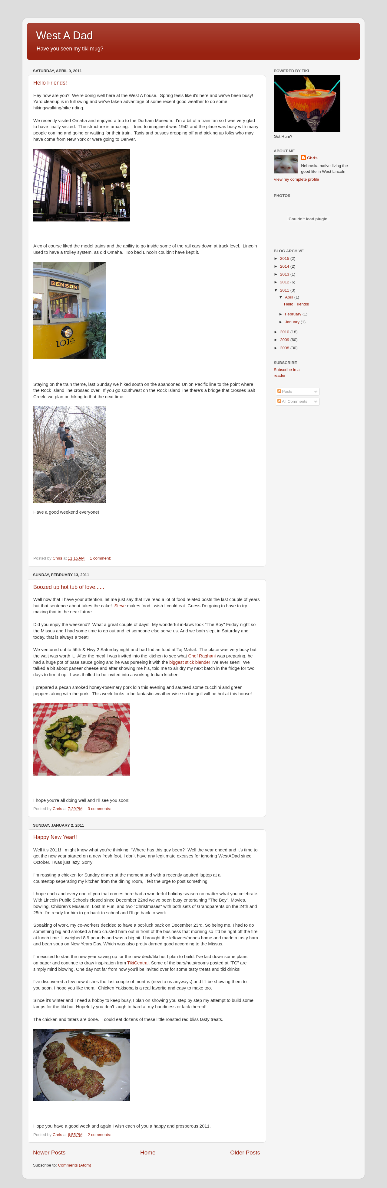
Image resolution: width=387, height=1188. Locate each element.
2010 (285, 332)
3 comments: (100, 808)
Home (147, 1152)
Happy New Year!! (55, 837)
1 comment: (101, 558)
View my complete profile (296, 179)
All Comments (292, 401)
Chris (312, 158)
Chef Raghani (202, 656)
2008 (285, 348)
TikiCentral (137, 962)
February (294, 314)
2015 (285, 258)
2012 (285, 282)
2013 (285, 274)
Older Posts (245, 1152)
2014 (285, 266)
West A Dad (64, 35)
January (293, 322)
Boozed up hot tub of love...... (68, 587)
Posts (285, 391)
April (289, 297)
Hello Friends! (50, 83)
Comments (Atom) (74, 1165)
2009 (285, 339)
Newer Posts (49, 1152)
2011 (285, 290)
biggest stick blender (189, 662)
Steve (120, 605)
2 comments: (100, 1134)
